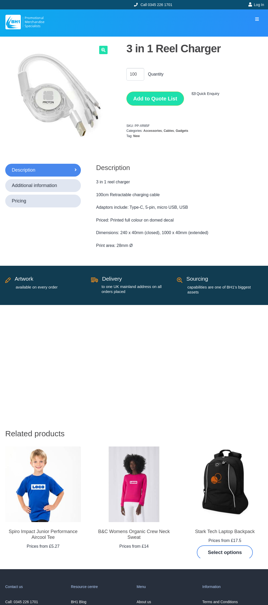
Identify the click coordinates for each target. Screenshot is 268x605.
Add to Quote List (155, 98)
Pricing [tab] (19, 200)
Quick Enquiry (205, 94)
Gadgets (182, 131)
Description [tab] (23, 170)
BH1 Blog (78, 602)
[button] (256, 19)
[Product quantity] (135, 74)
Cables (169, 131)
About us (144, 602)
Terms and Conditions (220, 602)
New (136, 136)
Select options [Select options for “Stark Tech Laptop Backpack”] (225, 552)
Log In (259, 5)
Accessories (152, 131)
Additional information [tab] (34, 185)
